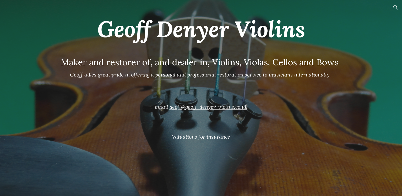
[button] (395, 7)
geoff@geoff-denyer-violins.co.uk (208, 107)
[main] (201, 98)
